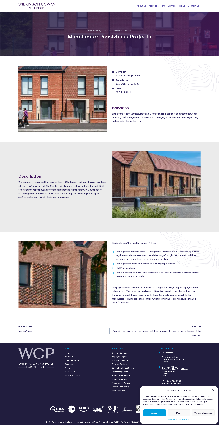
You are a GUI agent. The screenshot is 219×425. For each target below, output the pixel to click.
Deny (179, 412)
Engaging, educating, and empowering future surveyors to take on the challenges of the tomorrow (156, 330)
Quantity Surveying (120, 353)
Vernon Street (62, 328)
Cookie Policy (172, 419)
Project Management (121, 375)
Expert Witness (118, 390)
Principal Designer (120, 364)
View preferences (203, 412)
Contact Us (193, 5)
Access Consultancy (120, 386)
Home (67, 353)
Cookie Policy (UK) (73, 375)
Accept (154, 412)
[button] (213, 390)
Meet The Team (157, 5)
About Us (141, 5)
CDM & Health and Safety (123, 368)
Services (172, 5)
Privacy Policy (184, 419)
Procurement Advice (121, 383)
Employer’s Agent (119, 356)
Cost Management (120, 371)
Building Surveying (120, 360)
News (182, 5)
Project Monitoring (120, 379)
